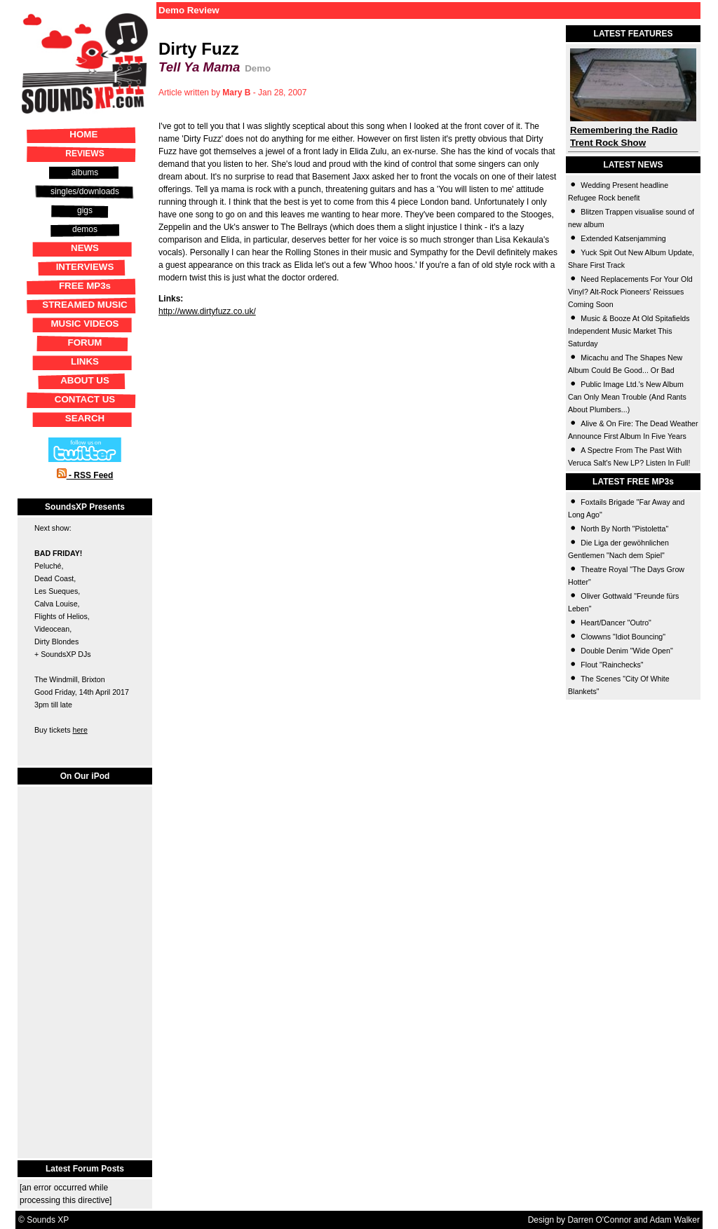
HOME (83, 134)
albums (85, 172)
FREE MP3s (85, 285)
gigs (85, 210)
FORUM (85, 342)
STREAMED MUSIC (84, 304)
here (79, 730)
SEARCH (84, 418)
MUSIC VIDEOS (84, 323)
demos (84, 229)
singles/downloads (84, 191)
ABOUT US (84, 380)
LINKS (85, 361)
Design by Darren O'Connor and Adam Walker (614, 1220)
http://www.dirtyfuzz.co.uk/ (207, 311)
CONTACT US (85, 399)
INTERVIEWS (85, 267)
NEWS (85, 248)
